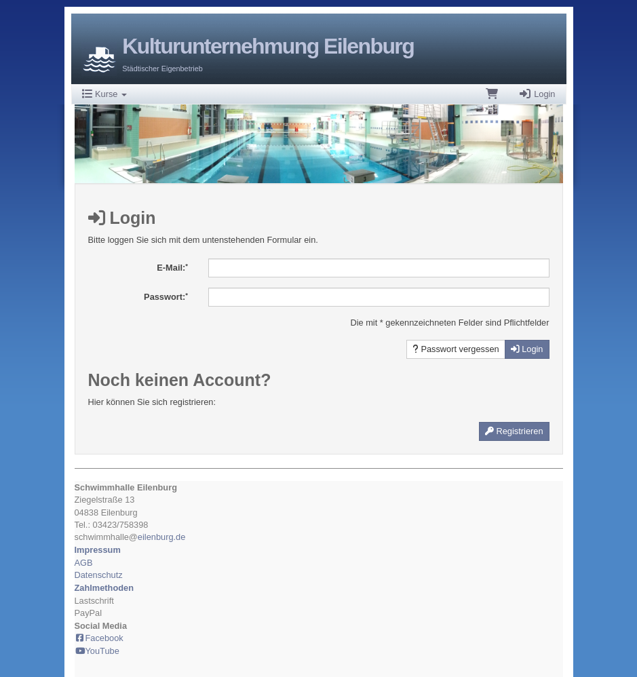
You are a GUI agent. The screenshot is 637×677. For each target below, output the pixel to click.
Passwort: (166, 297)
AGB (84, 563)
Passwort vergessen (455, 349)
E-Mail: (172, 267)
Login (537, 94)
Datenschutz (99, 575)
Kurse (105, 94)
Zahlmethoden (104, 588)
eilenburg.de (161, 537)
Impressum (98, 550)
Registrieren (514, 431)
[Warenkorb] (492, 94)
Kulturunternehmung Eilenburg (268, 46)
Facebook (99, 638)
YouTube (97, 651)
